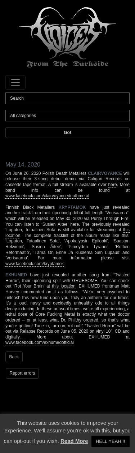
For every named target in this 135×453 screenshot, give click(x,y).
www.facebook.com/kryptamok (34, 263)
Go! (67, 132)
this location (63, 286)
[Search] (67, 98)
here (112, 184)
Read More (74, 441)
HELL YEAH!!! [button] (110, 441)
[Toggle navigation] (15, 82)
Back (14, 356)
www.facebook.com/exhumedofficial (39, 342)
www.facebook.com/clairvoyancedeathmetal (47, 195)
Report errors (22, 373)
